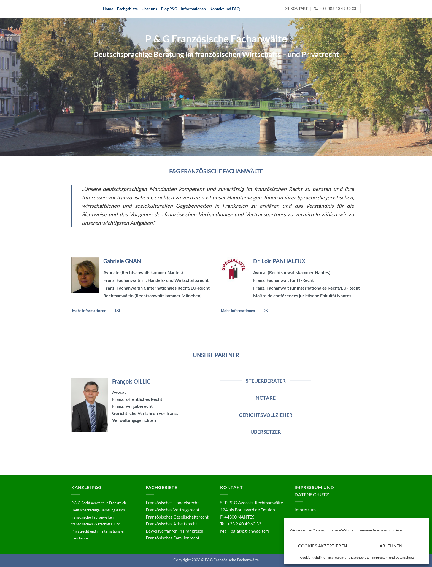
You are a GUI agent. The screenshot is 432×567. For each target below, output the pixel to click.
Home (108, 8)
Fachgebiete (127, 8)
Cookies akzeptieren (322, 545)
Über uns (149, 8)
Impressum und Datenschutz (348, 557)
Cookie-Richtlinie (312, 557)
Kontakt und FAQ (225, 8)
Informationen (193, 8)
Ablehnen (391, 545)
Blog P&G (169, 8)
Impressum (305, 509)
